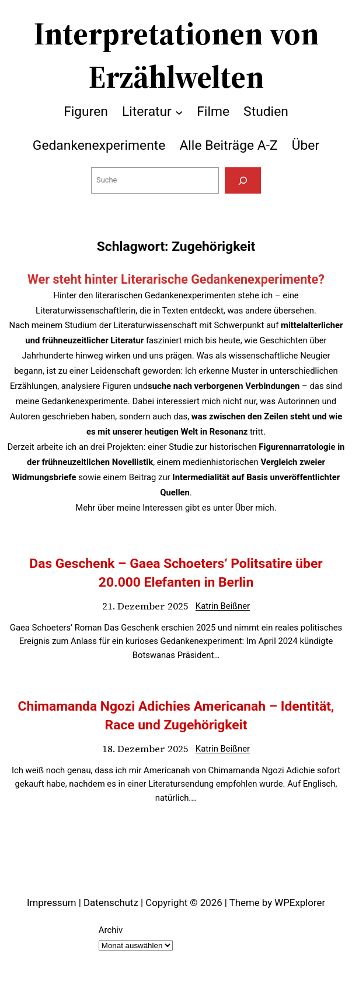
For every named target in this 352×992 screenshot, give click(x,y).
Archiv (111, 930)
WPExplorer (299, 902)
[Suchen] (243, 180)
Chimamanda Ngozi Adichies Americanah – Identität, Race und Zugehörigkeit (176, 715)
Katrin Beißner (223, 606)
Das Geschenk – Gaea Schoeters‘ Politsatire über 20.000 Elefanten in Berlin (175, 573)
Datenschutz (110, 902)
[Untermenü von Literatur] (179, 112)
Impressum (51, 902)
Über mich (254, 507)
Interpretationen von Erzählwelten (176, 55)
